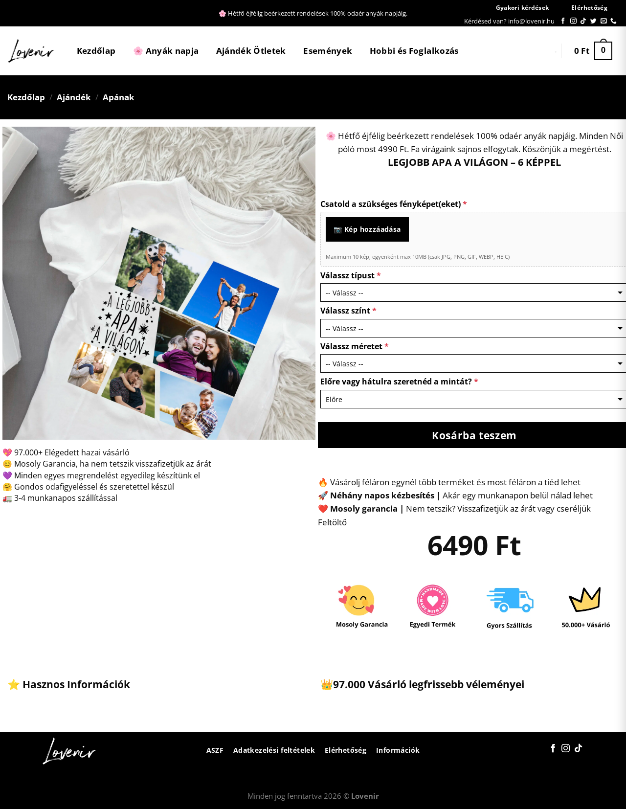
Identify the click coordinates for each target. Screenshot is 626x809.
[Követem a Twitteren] (593, 21)
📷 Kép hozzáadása (367, 229)
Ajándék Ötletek (251, 50)
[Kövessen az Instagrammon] (573, 21)
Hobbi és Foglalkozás (414, 50)
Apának (118, 97)
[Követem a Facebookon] (563, 21)
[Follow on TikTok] (583, 21)
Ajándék (74, 97)
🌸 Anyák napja (166, 50)
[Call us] (613, 21)
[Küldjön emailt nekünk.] (604, 21)
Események (327, 50)
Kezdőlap (96, 50)
